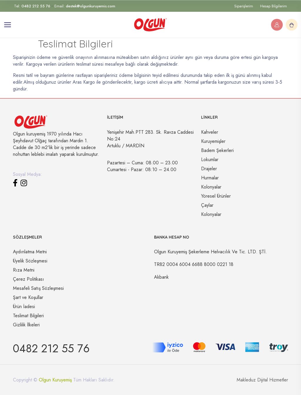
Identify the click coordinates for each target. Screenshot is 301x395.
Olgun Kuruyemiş (55, 379)
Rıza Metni (23, 270)
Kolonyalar (211, 187)
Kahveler (209, 132)
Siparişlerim (243, 6)
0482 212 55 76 (51, 348)
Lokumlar (209, 159)
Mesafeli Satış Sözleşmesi (38, 288)
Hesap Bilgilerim (273, 6)
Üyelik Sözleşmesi (30, 260)
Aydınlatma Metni (30, 251)
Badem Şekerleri (217, 150)
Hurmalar (210, 177)
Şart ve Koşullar (28, 297)
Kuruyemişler (213, 141)
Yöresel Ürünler (216, 196)
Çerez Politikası (28, 279)
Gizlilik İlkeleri (26, 324)
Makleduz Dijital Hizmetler (262, 379)
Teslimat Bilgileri (28, 315)
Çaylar (207, 205)
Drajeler (209, 168)
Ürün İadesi (24, 306)
